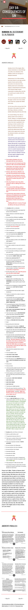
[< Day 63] (7, 48)
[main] (14, 12)
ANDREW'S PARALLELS (7, 62)
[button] (1, 2)
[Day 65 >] (21, 48)
